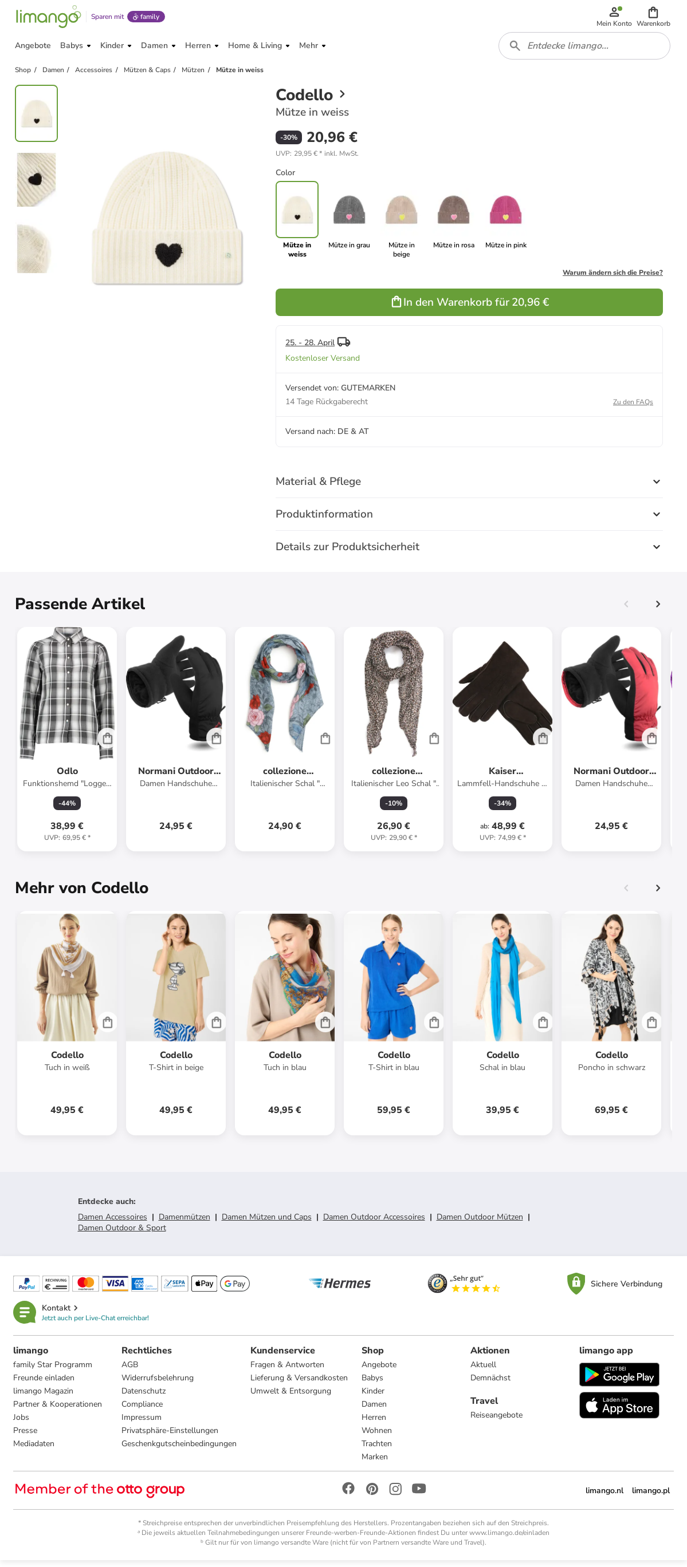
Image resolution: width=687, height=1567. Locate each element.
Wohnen (377, 1436)
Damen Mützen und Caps (267, 1222)
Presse (26, 1436)
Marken (375, 1463)
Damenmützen (184, 1222)
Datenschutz (144, 1397)
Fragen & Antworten (288, 1370)
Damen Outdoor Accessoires (374, 1222)
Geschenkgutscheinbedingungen (179, 1449)
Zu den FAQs (633, 407)
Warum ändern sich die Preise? (613, 278)
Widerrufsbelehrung (158, 1384)
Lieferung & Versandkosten (299, 1384)
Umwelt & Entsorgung (291, 1397)
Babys (373, 1384)
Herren (374, 1423)
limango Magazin (44, 1397)
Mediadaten (34, 1449)
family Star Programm (53, 1370)
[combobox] (585, 50)
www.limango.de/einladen (509, 1539)
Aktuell (483, 1370)
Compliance (142, 1410)
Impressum (142, 1423)
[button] (654, 18)
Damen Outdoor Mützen (480, 1222)
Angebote (379, 1370)
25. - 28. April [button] (310, 348)
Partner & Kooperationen (58, 1410)
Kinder (373, 1397)
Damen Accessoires (112, 1222)
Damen (374, 1410)
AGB (130, 1370)
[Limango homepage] (47, 18)
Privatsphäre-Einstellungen (170, 1436)
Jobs (22, 1423)
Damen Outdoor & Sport (122, 1233)
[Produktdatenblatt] (67, 745)
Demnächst (490, 1384)
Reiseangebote (496, 1421)
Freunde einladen (44, 1384)
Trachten (377, 1449)
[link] (349, 226)
